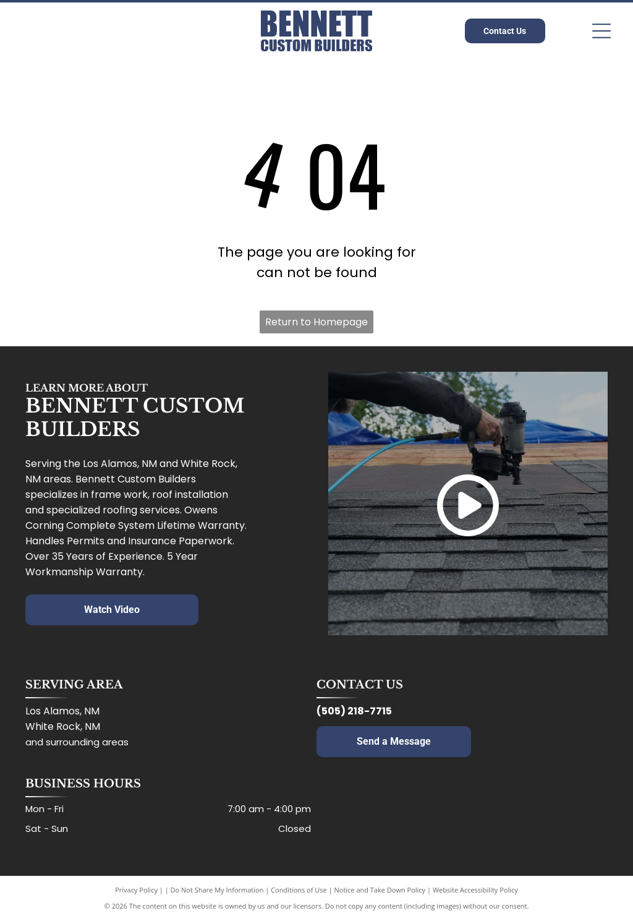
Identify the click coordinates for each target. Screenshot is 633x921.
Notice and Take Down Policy (380, 889)
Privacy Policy (136, 889)
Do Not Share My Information (217, 889)
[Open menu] (601, 31)
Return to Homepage (316, 322)
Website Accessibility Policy (475, 889)
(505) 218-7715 (354, 711)
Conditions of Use (299, 889)
